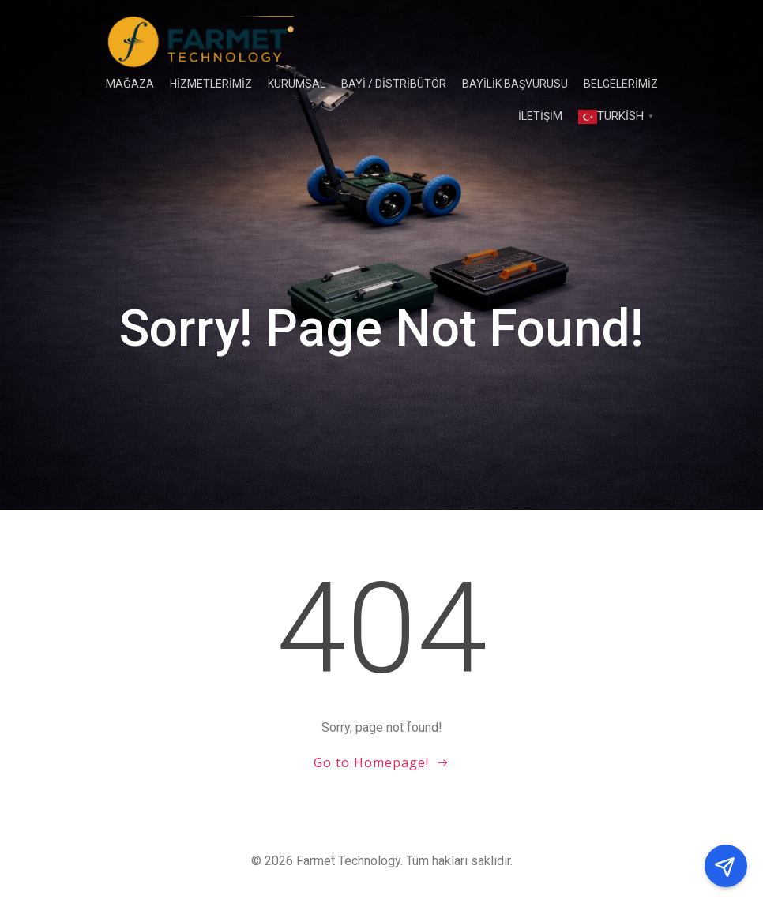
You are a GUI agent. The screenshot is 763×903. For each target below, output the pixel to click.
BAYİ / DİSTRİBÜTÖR (393, 83)
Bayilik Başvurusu (515, 83)
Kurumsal (296, 83)
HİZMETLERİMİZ (211, 83)
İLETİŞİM (540, 116)
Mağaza (130, 83)
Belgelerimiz (621, 83)
